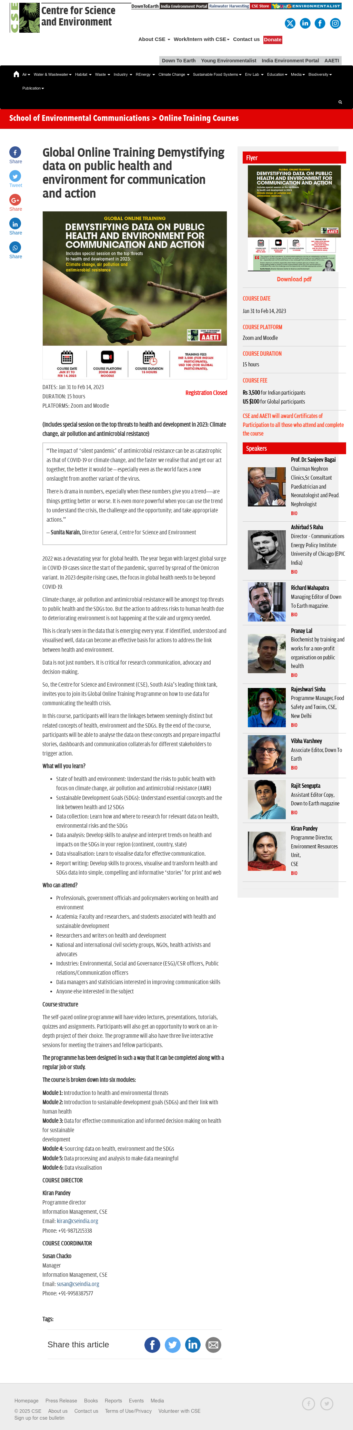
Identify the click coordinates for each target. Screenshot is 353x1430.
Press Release (61, 1400)
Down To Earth (179, 60)
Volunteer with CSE (180, 1411)
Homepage (26, 1400)
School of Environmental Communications (79, 119)
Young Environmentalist (228, 60)
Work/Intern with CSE (202, 39)
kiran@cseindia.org (77, 1221)
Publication (33, 88)
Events (136, 1400)
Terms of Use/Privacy (128, 1411)
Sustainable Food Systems (217, 74)
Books (91, 1400)
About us (58, 1411)
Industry (123, 74)
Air (26, 74)
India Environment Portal (290, 60)
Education (277, 74)
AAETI (331, 60)
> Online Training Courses (195, 119)
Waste (102, 74)
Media (298, 74)
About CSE (154, 39)
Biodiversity (320, 74)
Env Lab (254, 74)
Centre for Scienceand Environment (78, 16)
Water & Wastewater (53, 74)
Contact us (246, 39)
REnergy (145, 74)
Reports (113, 1400)
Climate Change (174, 74)
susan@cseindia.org (78, 1284)
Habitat (83, 74)
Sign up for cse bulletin (39, 1418)
